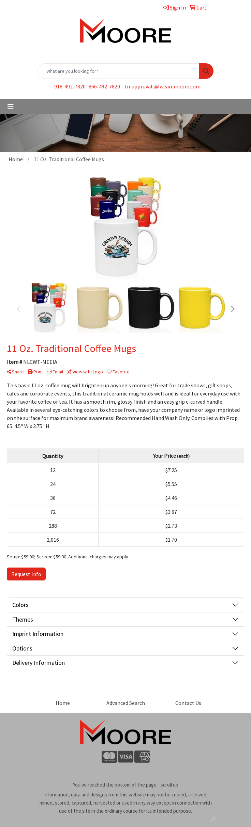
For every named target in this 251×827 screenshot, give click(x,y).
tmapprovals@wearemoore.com (162, 86)
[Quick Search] (118, 71)
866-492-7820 (104, 86)
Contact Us (188, 702)
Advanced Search (125, 702)
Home (63, 702)
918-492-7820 (70, 86)
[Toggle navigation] (10, 107)
